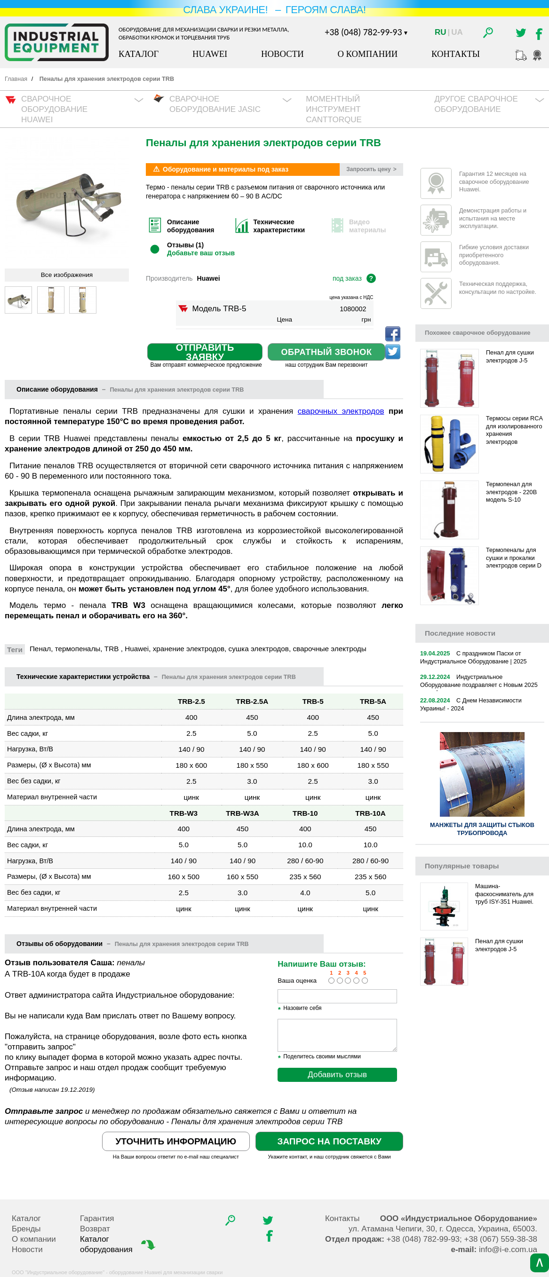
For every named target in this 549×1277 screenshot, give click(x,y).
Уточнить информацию (176, 1141)
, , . (443, 1228)
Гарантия (97, 1218)
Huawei (209, 54)
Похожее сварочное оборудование (477, 332)
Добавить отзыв (337, 1074)
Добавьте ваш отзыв (201, 253)
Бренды (26, 1228)
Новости (282, 54)
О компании (367, 54)
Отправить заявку (205, 352)
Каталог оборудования (119, 1244)
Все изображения (67, 274)
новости (460, 633)
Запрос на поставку (329, 1141)
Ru (440, 32)
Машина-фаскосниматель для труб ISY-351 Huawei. (504, 894)
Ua (457, 32)
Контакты (455, 54)
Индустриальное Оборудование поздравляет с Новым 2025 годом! (479, 685)
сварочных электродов (341, 411)
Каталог (139, 54)
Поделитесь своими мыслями (319, 1057)
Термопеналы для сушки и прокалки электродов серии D (513, 558)
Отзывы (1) (185, 245)
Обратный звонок (326, 352)
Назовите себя (299, 1008)
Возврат (95, 1228)
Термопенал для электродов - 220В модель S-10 (511, 492)
